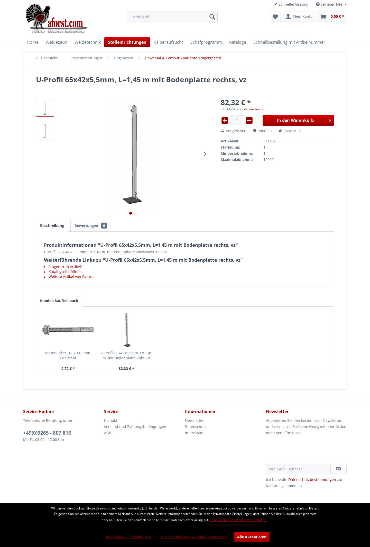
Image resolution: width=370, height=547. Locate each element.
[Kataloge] (238, 42)
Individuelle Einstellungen (128, 536)
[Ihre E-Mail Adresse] (298, 469)
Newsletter (194, 420)
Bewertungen (91, 226)
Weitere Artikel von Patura (69, 276)
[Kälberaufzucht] (168, 42)
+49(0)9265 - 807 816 (47, 433)
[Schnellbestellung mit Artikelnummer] (289, 42)
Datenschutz (196, 426)
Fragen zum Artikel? (63, 266)
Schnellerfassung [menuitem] (291, 4)
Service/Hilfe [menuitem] (329, 4)
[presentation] (305, 451)
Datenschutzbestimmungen (312, 479)
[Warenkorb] (332, 17)
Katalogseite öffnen (63, 271)
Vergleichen (233, 130)
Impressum (195, 432)
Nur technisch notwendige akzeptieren (194, 536)
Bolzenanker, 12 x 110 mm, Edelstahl (68, 355)
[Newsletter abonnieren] (338, 469)
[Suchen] (212, 17)
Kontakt (110, 420)
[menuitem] (172, 17)
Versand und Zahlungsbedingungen (135, 426)
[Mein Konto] (299, 17)
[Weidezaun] (56, 42)
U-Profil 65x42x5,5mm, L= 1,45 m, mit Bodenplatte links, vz (126, 355)
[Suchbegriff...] (172, 17)
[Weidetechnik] (87, 42)
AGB (107, 432)
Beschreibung (52, 225)
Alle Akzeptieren (251, 536)
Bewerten (289, 130)
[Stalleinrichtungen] (127, 42)
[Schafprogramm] (206, 42)
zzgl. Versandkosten (251, 109)
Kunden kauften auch (59, 300)
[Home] (32, 42)
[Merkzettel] (275, 17)
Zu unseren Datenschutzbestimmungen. (238, 520)
